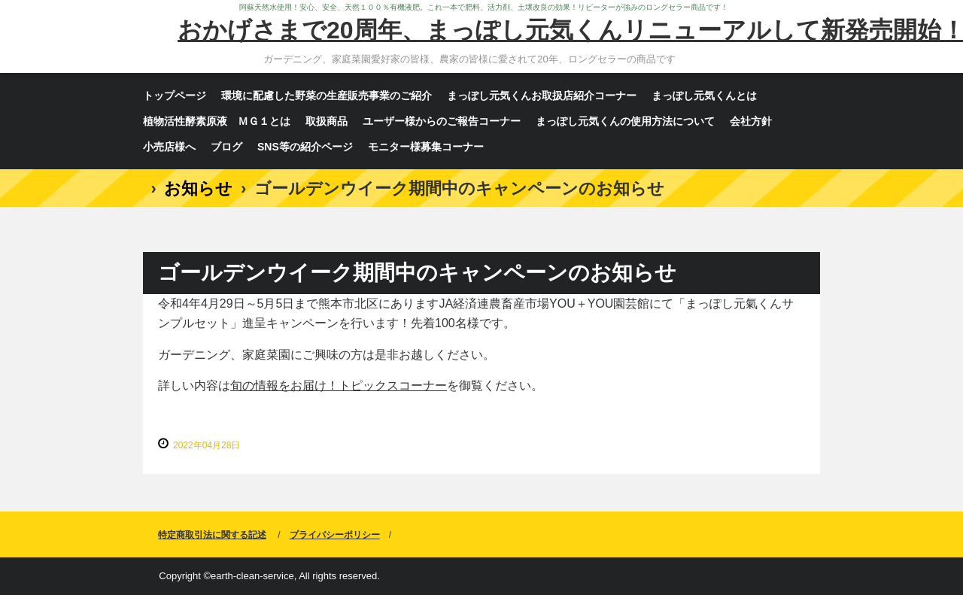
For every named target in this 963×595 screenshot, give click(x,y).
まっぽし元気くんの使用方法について (625, 121)
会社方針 (751, 121)
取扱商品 (326, 121)
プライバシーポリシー (335, 535)
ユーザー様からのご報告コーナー (442, 121)
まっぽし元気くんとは (704, 96)
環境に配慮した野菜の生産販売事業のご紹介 (326, 96)
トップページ (174, 96)
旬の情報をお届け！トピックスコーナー (338, 385)
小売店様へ (169, 147)
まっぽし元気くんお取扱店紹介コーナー (541, 96)
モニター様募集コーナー (426, 147)
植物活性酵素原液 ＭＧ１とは (216, 121)
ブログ (226, 147)
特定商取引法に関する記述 (212, 535)
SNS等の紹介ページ (305, 147)
